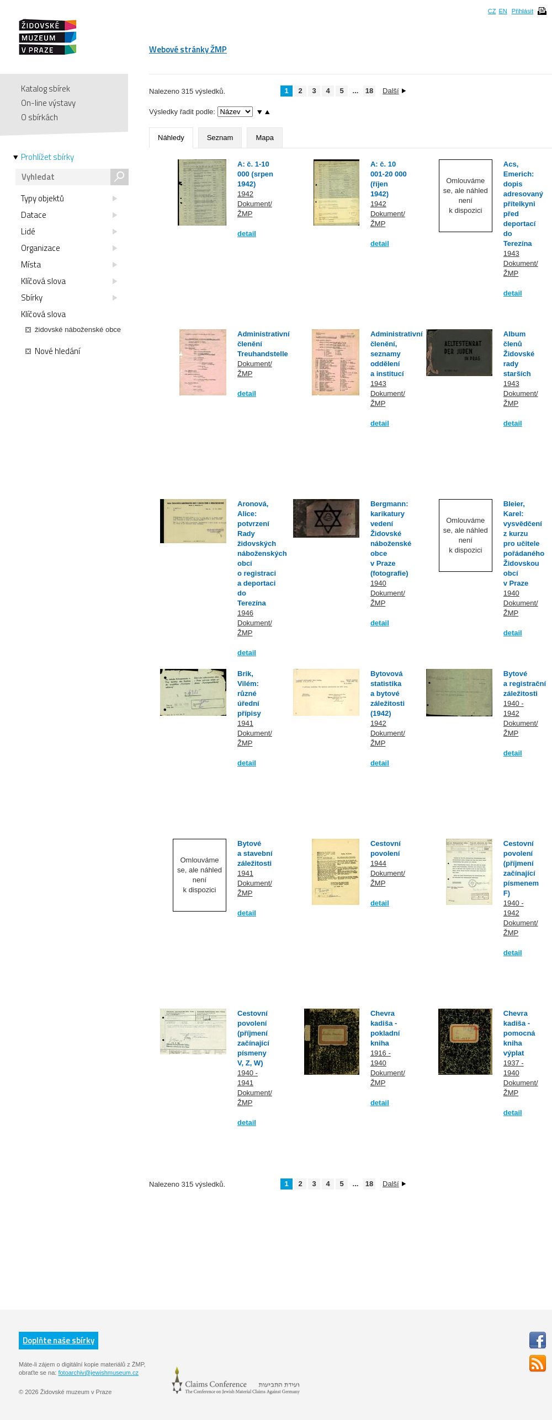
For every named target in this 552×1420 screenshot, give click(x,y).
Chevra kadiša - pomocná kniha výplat (519, 1033)
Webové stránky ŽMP (188, 49)
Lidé (69, 232)
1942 (245, 194)
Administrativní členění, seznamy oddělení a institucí (396, 354)
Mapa (265, 137)
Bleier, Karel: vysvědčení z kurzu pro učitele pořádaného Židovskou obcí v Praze (523, 543)
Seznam (220, 137)
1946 (245, 613)
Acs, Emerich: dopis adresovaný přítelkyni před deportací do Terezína (523, 204)
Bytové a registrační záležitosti (524, 683)
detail (246, 233)
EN (502, 11)
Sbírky (69, 298)
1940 (378, 583)
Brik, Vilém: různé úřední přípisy (249, 693)
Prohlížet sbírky (47, 157)
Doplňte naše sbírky (58, 1340)
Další (394, 91)
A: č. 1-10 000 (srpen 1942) (255, 174)
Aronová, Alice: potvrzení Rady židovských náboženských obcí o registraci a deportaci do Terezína (262, 553)
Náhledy (171, 137)
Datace (69, 215)
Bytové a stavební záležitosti (255, 853)
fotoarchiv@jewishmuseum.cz (98, 1372)
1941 (245, 723)
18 (369, 91)
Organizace (69, 248)
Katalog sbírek (45, 88)
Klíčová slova (69, 281)
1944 (378, 863)
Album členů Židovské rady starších (518, 354)
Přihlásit (522, 11)
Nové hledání (52, 351)
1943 (511, 253)
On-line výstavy (48, 103)
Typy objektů (69, 198)
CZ (492, 11)
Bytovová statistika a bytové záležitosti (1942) (387, 693)
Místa (69, 265)
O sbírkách (39, 117)
